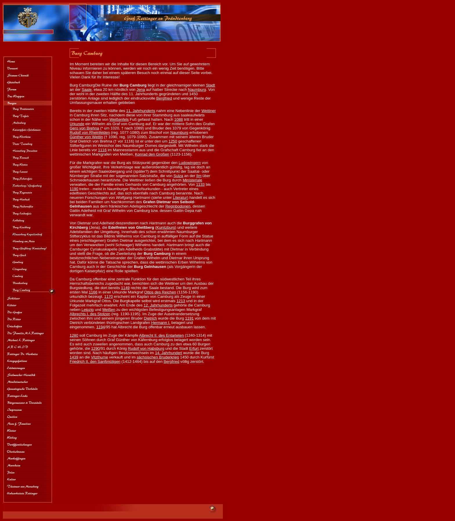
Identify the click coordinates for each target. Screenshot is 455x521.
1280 (74, 335)
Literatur (180, 197)
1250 (173, 141)
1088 (178, 119)
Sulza (178, 176)
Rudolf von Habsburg (146, 348)
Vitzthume (99, 357)
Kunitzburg (165, 227)
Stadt (210, 85)
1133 (200, 184)
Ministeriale (192, 180)
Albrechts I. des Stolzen (90, 314)
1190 (74, 189)
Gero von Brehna (84, 128)
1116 (102, 150)
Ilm (198, 176)
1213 (180, 301)
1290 (95, 348)
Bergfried (164, 98)
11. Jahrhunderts (140, 111)
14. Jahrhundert (168, 353)
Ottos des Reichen (160, 292)
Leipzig (88, 309)
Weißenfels (119, 119)
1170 (108, 296)
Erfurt (194, 348)
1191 (189, 318)
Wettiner (208, 111)
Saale (87, 89)
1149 (125, 288)
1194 (100, 327)
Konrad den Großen (152, 154)
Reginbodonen (178, 206)
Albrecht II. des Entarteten (161, 335)
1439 (74, 357)
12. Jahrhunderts (158, 305)
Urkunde (77, 124)
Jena (140, 89)
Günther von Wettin (86, 137)
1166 (93, 292)
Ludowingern (190, 163)
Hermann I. (160, 322)
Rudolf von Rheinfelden (90, 132)
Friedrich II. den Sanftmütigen (95, 361)
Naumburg (197, 89)
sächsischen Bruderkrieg (158, 357)
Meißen (108, 309)
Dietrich (150, 318)
